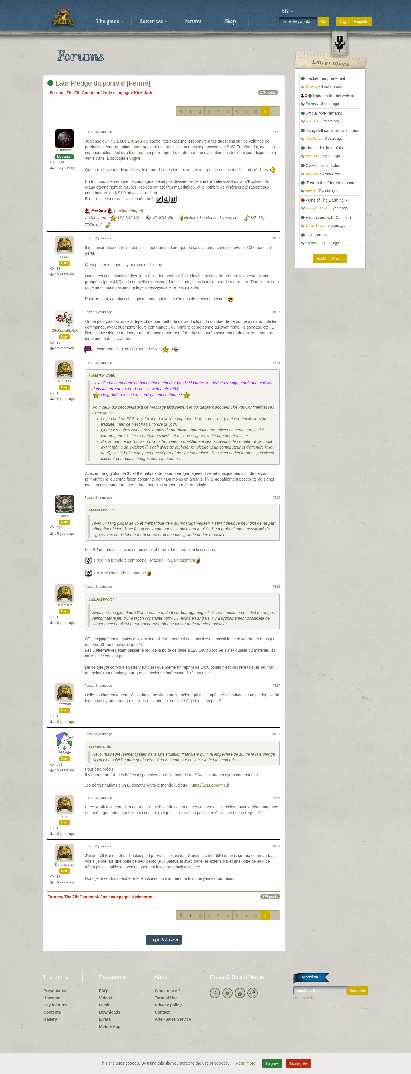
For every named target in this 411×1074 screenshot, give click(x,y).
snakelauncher (65, 331)
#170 (276, 846)
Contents (52, 1012)
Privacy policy (168, 1005)
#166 (276, 586)
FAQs (104, 990)
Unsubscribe (304, 998)
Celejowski (64, 865)
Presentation (55, 990)
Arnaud (64, 753)
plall (65, 257)
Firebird (64, 150)
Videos (105, 998)
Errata (104, 1019)
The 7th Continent (83, 92)
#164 (276, 362)
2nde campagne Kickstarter (129, 92)
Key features (55, 1005)
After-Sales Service (173, 1019)
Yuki (64, 816)
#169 (276, 797)
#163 (276, 312)
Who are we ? (167, 990)
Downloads (109, 1012)
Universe (51, 998)
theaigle (64, 605)
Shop (230, 21)
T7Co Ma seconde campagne (120, 573)
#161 (276, 131)
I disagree (298, 1063)
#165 (276, 497)
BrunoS (135, 141)
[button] (287, 11)
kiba (64, 516)
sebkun (65, 704)
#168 (276, 734)
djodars (64, 381)
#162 (276, 238)
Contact (162, 1012)
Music (104, 1005)
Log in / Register (354, 21)
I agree (272, 1063)
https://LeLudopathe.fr (210, 785)
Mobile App (109, 1026)
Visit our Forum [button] (330, 258)
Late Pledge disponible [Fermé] (98, 83)
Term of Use (166, 998)
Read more (246, 1063)
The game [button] (110, 21)
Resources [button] (153, 21)
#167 (276, 685)
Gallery (50, 1019)
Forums (193, 21)
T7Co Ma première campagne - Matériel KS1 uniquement (144, 560)
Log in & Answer (163, 939)
